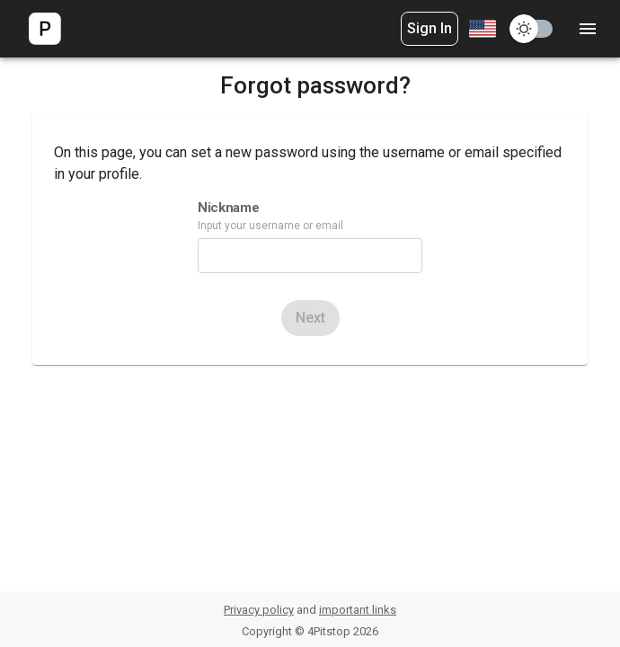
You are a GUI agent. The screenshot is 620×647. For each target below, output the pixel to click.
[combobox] (480, 28)
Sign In (429, 28)
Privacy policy (259, 609)
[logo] (45, 28)
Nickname (228, 207)
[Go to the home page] (45, 29)
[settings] (587, 28)
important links (357, 609)
